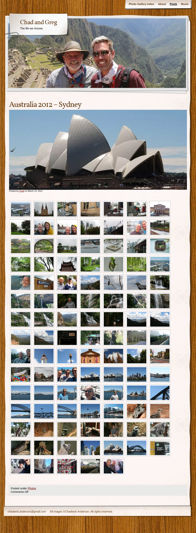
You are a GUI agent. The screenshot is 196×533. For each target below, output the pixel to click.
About (162, 4)
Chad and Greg (38, 22)
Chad (21, 191)
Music (185, 4)
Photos (32, 488)
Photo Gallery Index (141, 4)
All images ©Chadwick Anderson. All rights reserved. (81, 511)
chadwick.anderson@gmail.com (27, 511)
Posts (173, 4)
